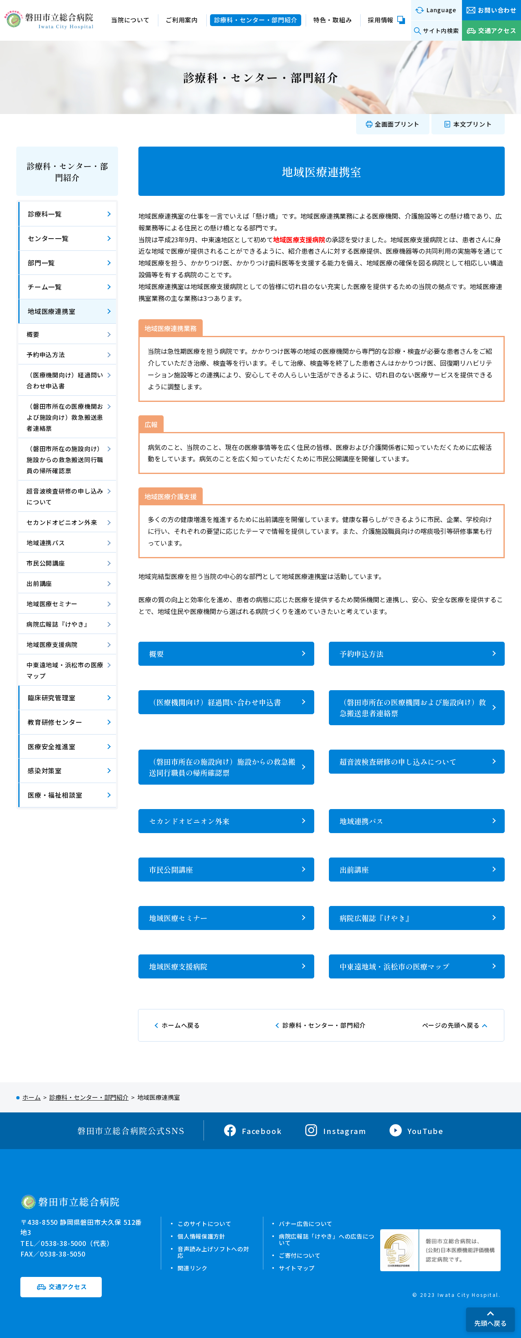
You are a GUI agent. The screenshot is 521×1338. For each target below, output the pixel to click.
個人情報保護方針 (199, 1236)
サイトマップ (297, 1267)
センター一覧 (48, 238)
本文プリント (472, 124)
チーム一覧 (45, 287)
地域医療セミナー (178, 917)
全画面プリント (397, 124)
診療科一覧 (45, 214)
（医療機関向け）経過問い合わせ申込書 (215, 702)
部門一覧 (41, 263)
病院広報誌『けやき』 (376, 917)
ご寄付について (300, 1255)
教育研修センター (55, 722)
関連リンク (190, 1267)
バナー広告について (307, 1223)
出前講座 (354, 869)
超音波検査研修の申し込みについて (398, 761)
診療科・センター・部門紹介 (67, 171)
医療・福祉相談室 (55, 795)
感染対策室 (45, 770)
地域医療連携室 (52, 311)
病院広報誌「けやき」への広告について (329, 1239)
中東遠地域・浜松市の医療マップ (394, 966)
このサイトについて (203, 1223)
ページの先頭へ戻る (451, 1025)
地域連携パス (361, 821)
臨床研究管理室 (52, 697)
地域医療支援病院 (178, 966)
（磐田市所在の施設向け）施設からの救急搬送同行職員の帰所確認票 (222, 767)
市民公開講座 (171, 869)
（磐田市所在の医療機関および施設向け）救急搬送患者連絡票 (412, 707)
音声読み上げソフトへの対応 (209, 1251)
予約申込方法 (361, 653)
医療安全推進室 (52, 746)
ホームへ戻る (181, 1025)
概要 (156, 653)
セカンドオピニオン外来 (189, 821)
